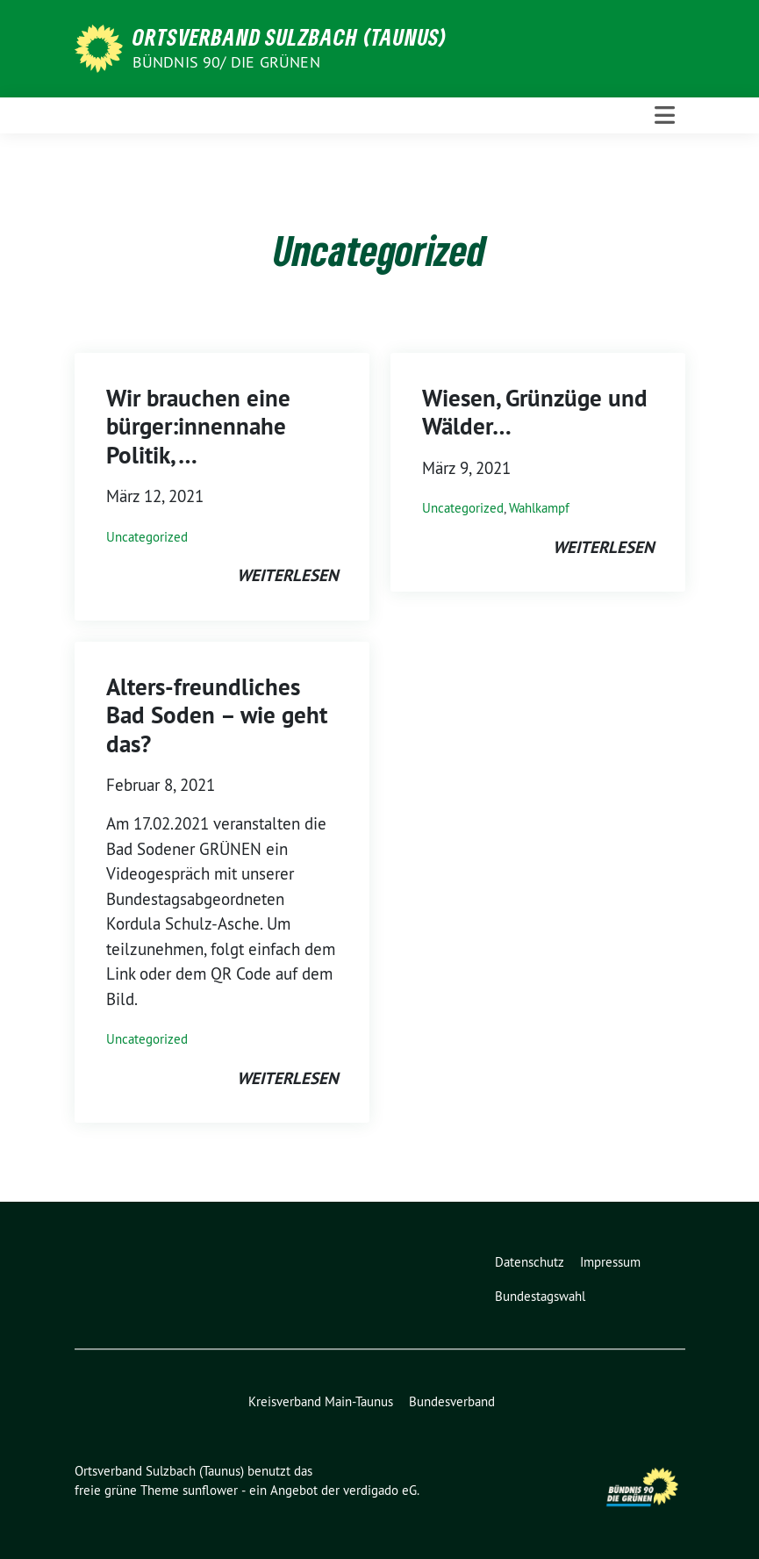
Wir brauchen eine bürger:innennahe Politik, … (198, 427)
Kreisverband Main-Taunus (320, 1401)
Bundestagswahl (540, 1296)
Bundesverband (452, 1401)
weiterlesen (287, 575)
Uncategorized (147, 536)
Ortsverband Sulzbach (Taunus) (289, 37)
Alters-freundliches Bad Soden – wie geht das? (216, 715)
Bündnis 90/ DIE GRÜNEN (226, 62)
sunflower (210, 1490)
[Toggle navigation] (664, 115)
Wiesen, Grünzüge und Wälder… (535, 412)
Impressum (610, 1262)
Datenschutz (529, 1262)
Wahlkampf (539, 507)
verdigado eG (380, 1490)
